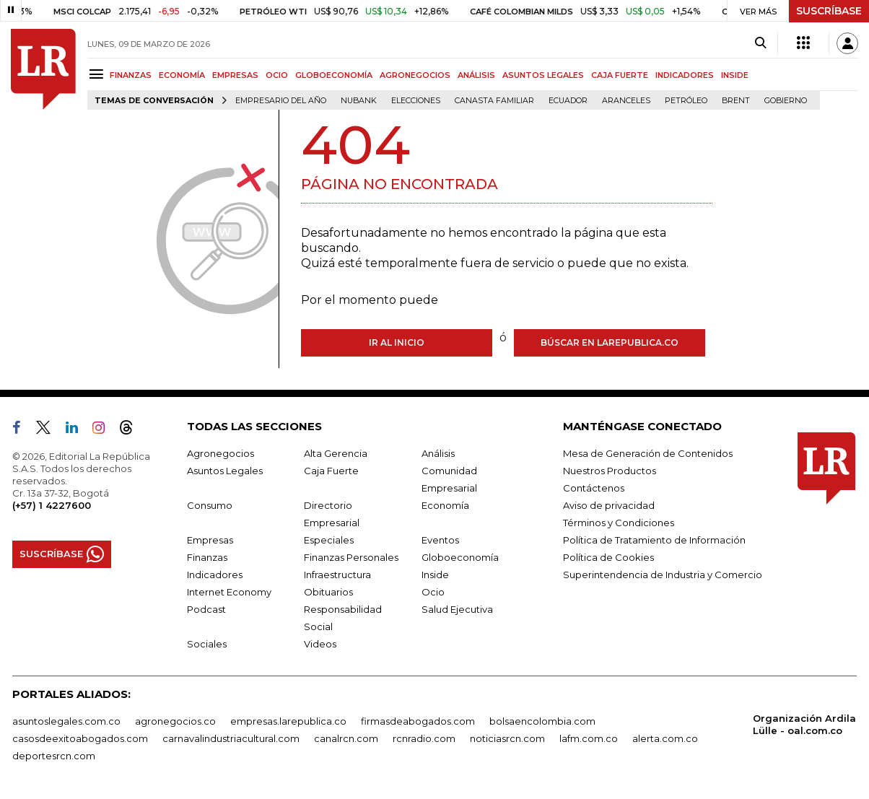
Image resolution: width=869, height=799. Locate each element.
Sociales (207, 644)
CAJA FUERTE (619, 75)
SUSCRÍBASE (829, 10)
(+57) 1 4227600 (51, 505)
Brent (736, 100)
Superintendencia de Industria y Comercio (662, 574)
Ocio (433, 592)
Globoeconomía (460, 557)
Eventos (440, 540)
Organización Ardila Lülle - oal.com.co (804, 724)
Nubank (359, 100)
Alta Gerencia (335, 453)
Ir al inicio (396, 342)
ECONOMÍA (182, 75)
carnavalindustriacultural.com (231, 738)
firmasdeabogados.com (418, 721)
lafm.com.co (588, 738)
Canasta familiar (494, 100)
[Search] (760, 43)
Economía (445, 505)
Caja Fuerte (331, 470)
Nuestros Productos (609, 470)
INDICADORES (684, 75)
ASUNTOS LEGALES (543, 75)
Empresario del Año (280, 100)
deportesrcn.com (53, 755)
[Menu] (98, 74)
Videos (320, 644)
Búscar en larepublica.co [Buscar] (609, 342)
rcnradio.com (424, 738)
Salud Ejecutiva (457, 609)
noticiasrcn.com (507, 738)
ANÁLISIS (476, 75)
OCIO (277, 75)
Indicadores (215, 574)
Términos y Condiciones (618, 522)
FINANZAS (131, 75)
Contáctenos (593, 488)
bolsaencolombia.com (542, 721)
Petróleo (686, 100)
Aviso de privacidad (609, 505)
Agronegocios (220, 453)
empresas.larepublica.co (288, 721)
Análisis (438, 453)
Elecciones (415, 100)
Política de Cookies (608, 557)
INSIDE (734, 75)
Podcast (206, 609)
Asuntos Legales (225, 470)
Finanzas (207, 557)
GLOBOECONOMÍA (333, 75)
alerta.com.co (665, 738)
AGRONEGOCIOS (415, 75)
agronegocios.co (175, 721)
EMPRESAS (235, 75)
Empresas (210, 540)
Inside (435, 574)
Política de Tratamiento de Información (654, 540)
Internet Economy (229, 592)
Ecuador (568, 100)
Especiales (329, 540)
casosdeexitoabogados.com (80, 738)
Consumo (209, 505)
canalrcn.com (346, 738)
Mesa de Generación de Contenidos (648, 453)
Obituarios (328, 592)
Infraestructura (337, 574)
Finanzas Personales (351, 557)
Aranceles (626, 100)
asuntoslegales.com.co (66, 721)
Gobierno (785, 100)
